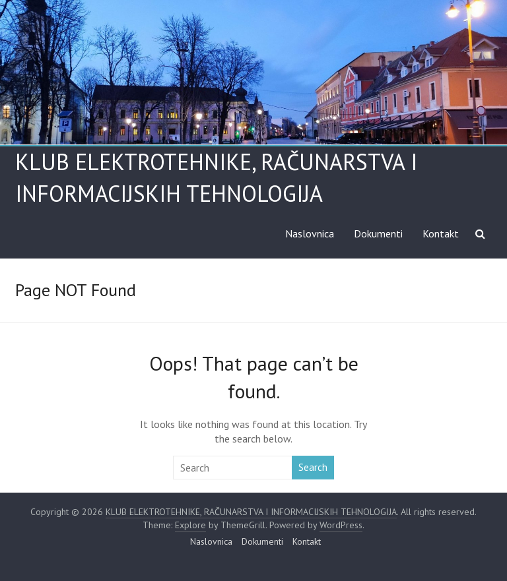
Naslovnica (309, 233)
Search (312, 467)
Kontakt (440, 233)
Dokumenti (378, 233)
